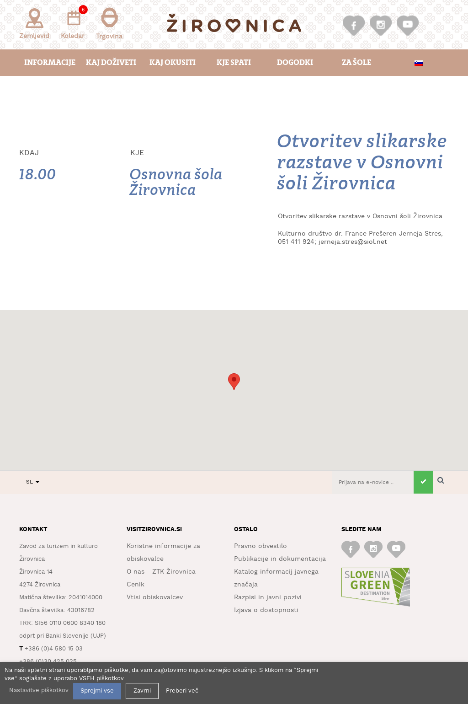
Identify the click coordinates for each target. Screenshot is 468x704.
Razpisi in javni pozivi (268, 597)
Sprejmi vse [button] (97, 691)
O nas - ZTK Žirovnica (161, 572)
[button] (234, 381)
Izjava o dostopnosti (266, 610)
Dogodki (295, 62)
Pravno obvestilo (260, 546)
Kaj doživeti (111, 62)
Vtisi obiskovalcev (155, 597)
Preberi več (182, 691)
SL (32, 481)
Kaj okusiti (172, 62)
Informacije (49, 62)
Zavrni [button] (142, 691)
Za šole (356, 62)
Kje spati (234, 62)
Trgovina (109, 23)
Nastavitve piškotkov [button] (39, 690)
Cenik (135, 584)
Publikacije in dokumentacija (280, 559)
